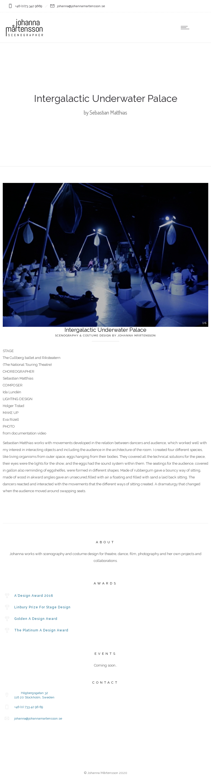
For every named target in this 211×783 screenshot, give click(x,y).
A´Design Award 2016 (33, 596)
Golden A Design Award (35, 619)
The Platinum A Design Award (41, 630)
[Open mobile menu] (186, 27)
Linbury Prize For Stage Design (42, 607)
